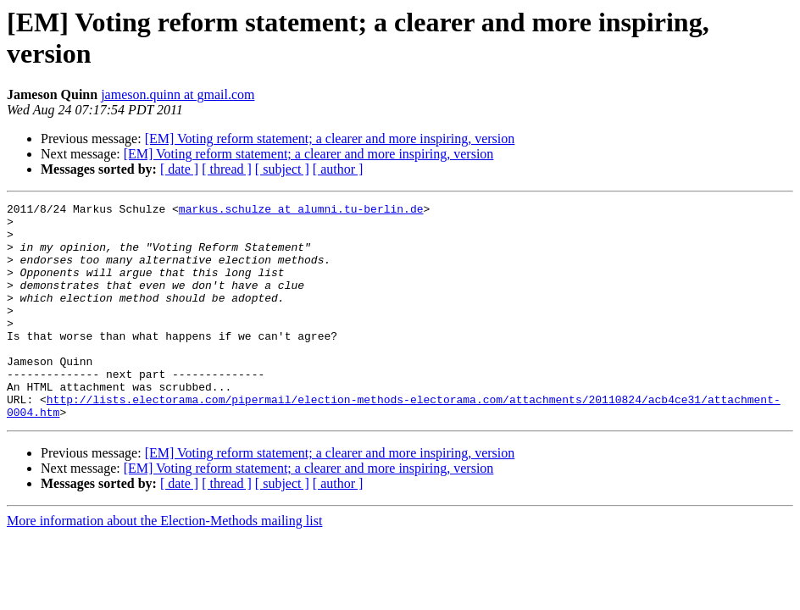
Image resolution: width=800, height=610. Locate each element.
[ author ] (338, 169)
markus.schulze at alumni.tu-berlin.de (301, 211)
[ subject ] (282, 169)
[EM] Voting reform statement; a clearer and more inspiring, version (330, 138)
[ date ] (179, 169)
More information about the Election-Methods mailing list (164, 564)
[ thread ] (227, 169)
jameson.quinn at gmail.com (177, 94)
